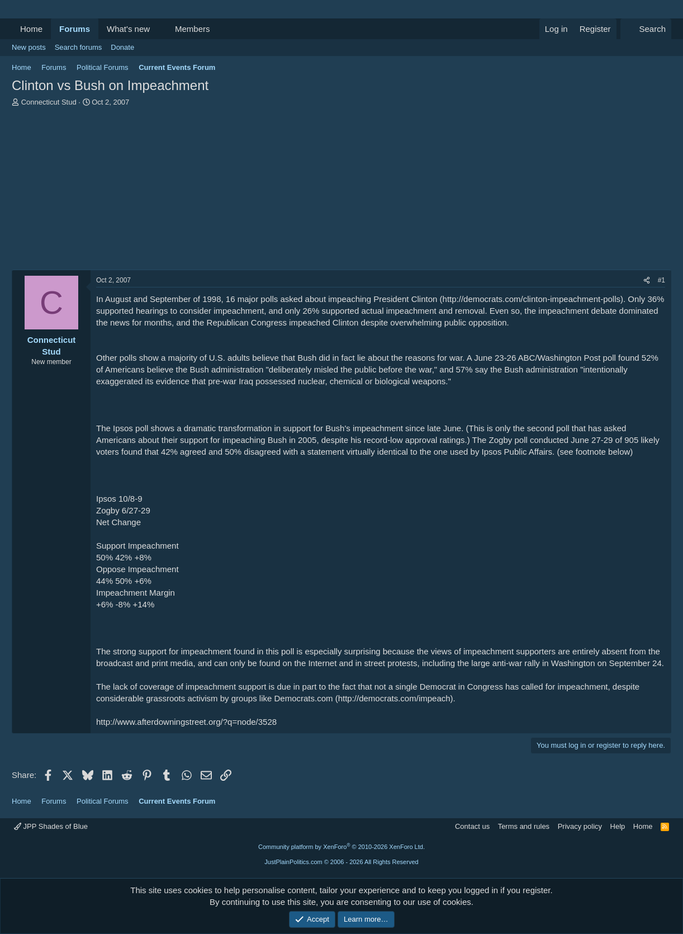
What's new (128, 29)
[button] (159, 28)
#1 (661, 280)
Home (31, 29)
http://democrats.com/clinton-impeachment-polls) (533, 299)
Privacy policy (580, 826)
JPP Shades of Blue (51, 826)
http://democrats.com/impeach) (395, 698)
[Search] (645, 28)
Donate (122, 47)
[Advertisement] (341, 191)
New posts (29, 47)
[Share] (646, 280)
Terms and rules (523, 826)
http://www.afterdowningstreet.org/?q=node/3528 (186, 722)
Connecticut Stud (49, 102)
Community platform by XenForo (341, 846)
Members (192, 29)
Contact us (472, 826)
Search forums (78, 47)
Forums (74, 29)
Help (617, 826)
